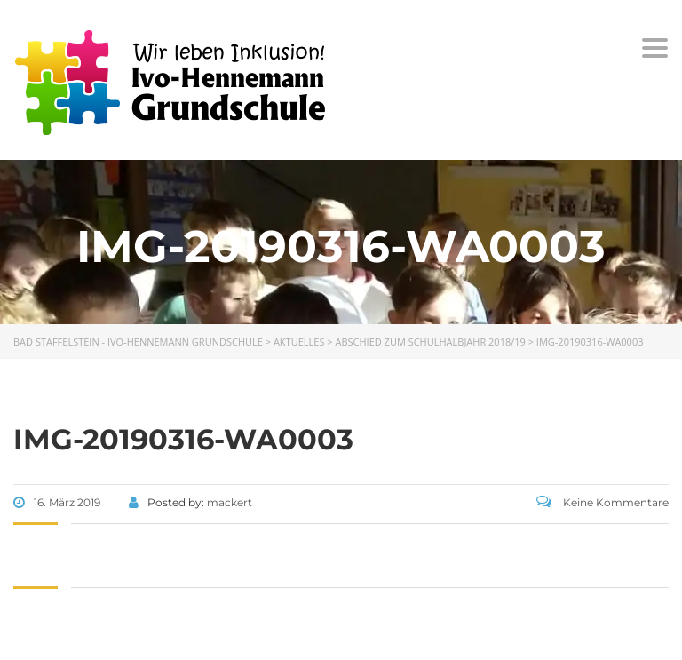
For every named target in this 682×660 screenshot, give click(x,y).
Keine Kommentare (602, 502)
